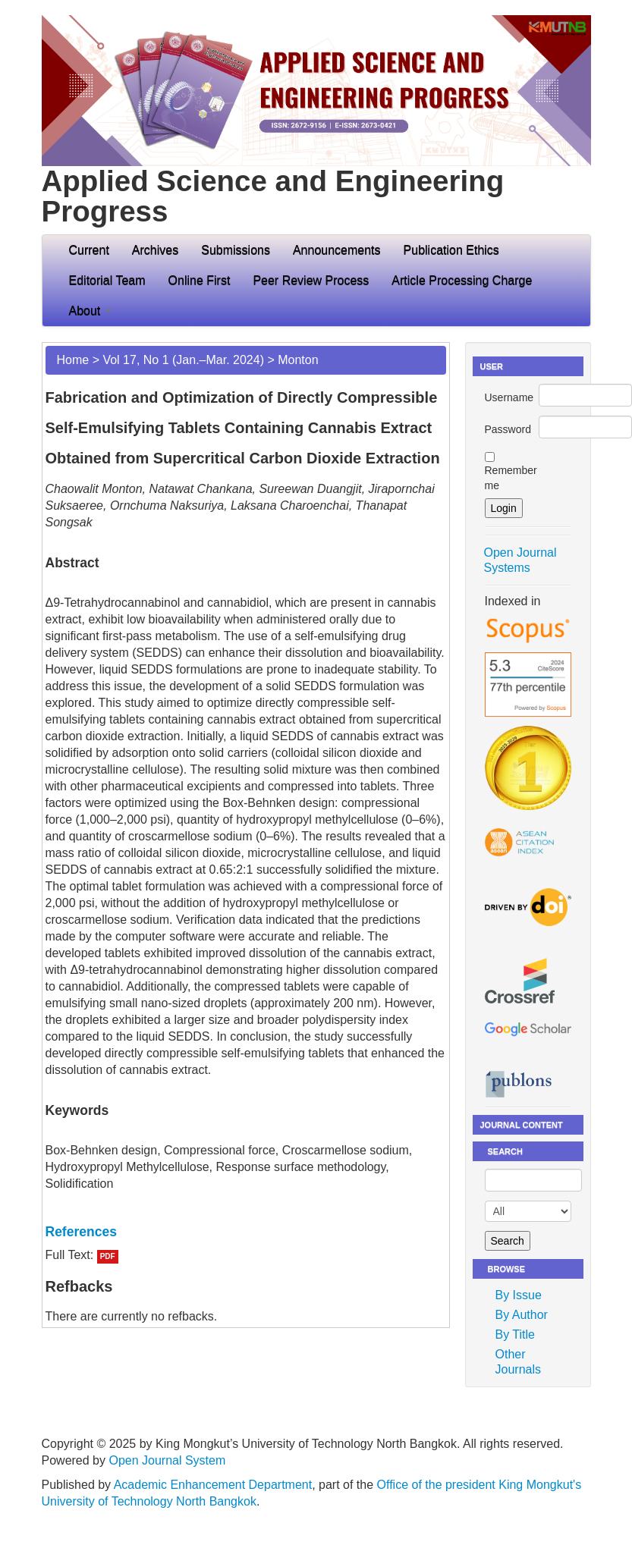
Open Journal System (166, 1460)
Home (73, 359)
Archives (155, 249)
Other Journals (518, 1362)
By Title (515, 1334)
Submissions (235, 249)
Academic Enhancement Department (213, 1484)
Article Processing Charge (461, 280)
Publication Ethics (451, 249)
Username (509, 397)
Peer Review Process (311, 280)
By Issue (518, 1295)
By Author (521, 1314)
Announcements (337, 249)
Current (89, 249)
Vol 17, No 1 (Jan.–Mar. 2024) (183, 359)
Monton (298, 359)
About (90, 310)
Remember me (511, 477)
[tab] (246, 1231)
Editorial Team (107, 280)
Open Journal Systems (520, 560)
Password (508, 429)
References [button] (81, 1231)
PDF (107, 1256)
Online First (199, 280)
